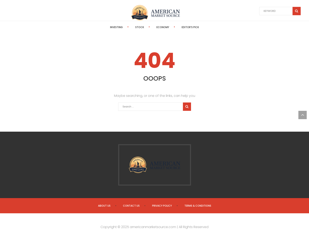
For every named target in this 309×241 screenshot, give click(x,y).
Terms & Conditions (197, 205)
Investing (116, 27)
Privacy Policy (162, 205)
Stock (139, 27)
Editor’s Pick (190, 27)
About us (104, 205)
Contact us (131, 205)
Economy (162, 27)
